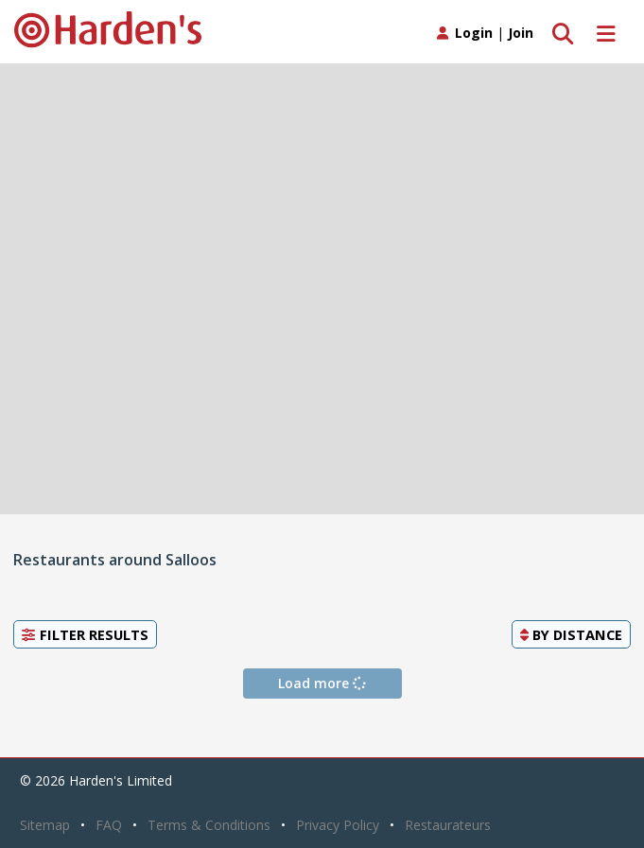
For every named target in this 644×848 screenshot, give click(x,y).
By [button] (571, 634)
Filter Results (85, 634)
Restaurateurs (448, 825)
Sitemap (45, 825)
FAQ (109, 825)
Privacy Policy (337, 825)
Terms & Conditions (209, 825)
